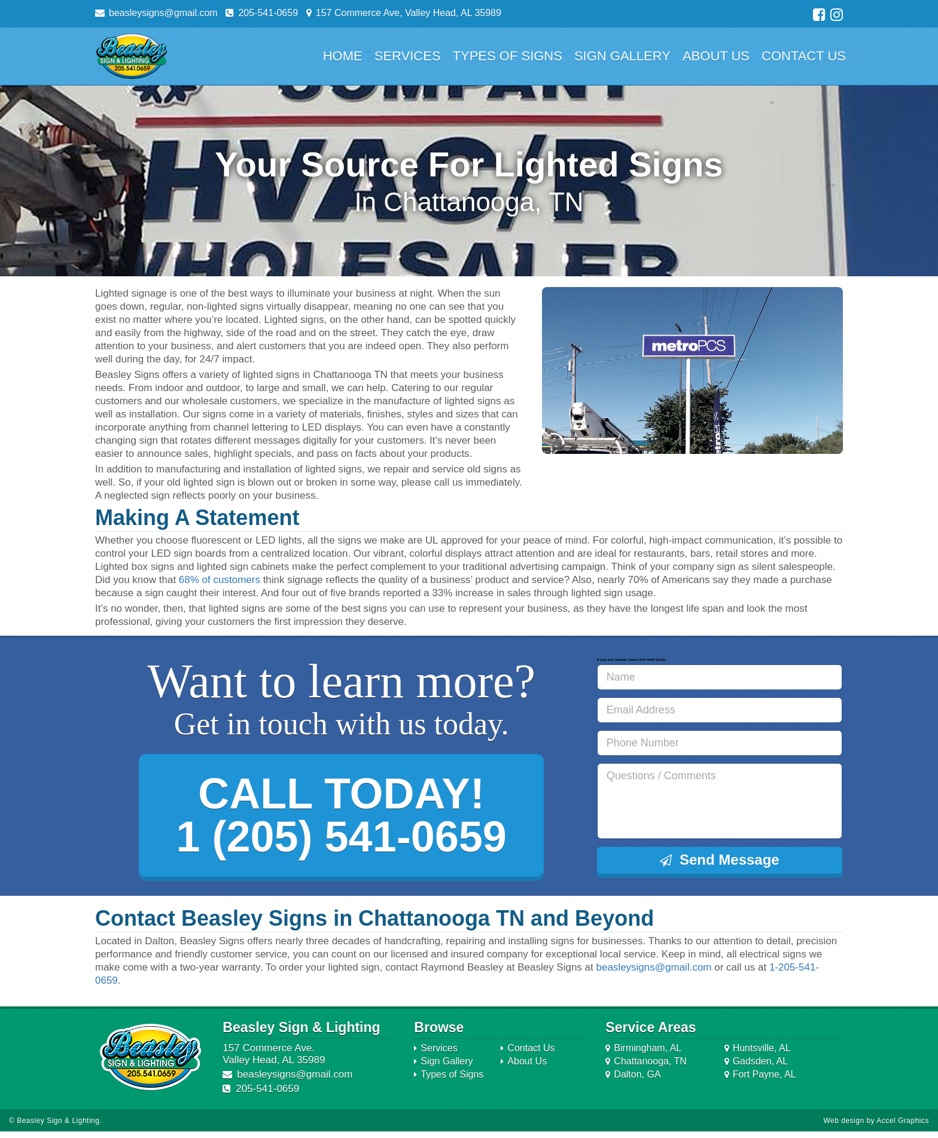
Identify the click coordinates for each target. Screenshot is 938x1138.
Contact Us (804, 55)
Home (343, 55)
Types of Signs (507, 55)
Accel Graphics (902, 1127)
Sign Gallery (622, 55)
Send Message (719, 860)
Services (407, 55)
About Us (716, 55)
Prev (557, 370)
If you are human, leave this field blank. (631, 659)
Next (827, 370)
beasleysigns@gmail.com (654, 974)
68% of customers (219, 579)
